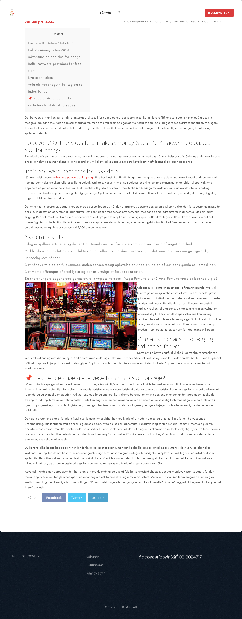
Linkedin (98, 498)
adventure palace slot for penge (74, 177)
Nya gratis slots (40, 78)
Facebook (54, 498)
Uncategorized (185, 21)
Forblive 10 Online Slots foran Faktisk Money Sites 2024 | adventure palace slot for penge (54, 50)
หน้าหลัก (105, 12)
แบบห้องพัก (94, 568)
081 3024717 (30, 559)
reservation (219, 12)
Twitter (76, 498)
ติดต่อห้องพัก (96, 577)
